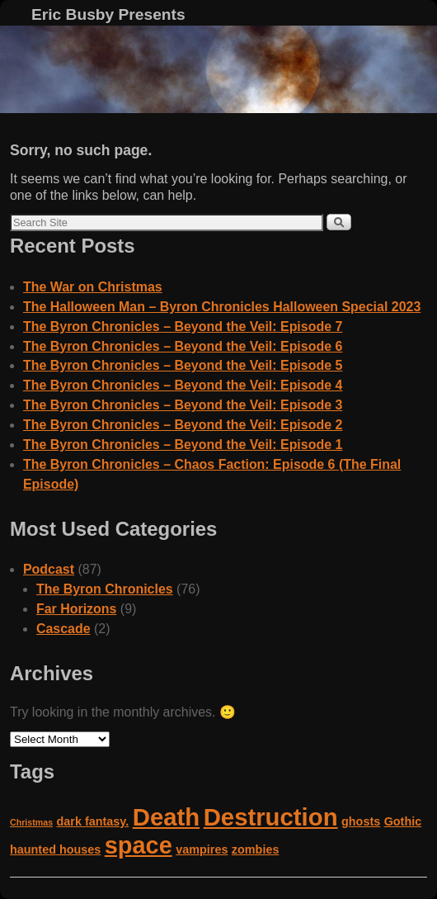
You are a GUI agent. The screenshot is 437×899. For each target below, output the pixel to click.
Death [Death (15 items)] (166, 816)
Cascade (63, 629)
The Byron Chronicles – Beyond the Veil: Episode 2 (182, 425)
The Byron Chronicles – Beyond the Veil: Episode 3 (182, 405)
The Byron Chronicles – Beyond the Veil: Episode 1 (182, 445)
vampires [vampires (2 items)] (202, 849)
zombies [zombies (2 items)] (256, 849)
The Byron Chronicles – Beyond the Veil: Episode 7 (182, 326)
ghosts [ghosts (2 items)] (360, 821)
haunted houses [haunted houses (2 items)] (55, 849)
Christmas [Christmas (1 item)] (31, 822)
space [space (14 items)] (138, 845)
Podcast (48, 569)
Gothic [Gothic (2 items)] (403, 821)
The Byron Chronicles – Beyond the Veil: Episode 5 (182, 365)
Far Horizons (76, 609)
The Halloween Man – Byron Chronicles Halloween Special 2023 (222, 307)
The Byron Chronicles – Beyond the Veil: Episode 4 (182, 385)
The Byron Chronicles (104, 589)
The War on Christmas (92, 287)
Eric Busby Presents (108, 14)
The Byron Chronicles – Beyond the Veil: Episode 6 (182, 346)
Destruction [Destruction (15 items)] (271, 816)
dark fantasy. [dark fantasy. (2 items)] (93, 821)
